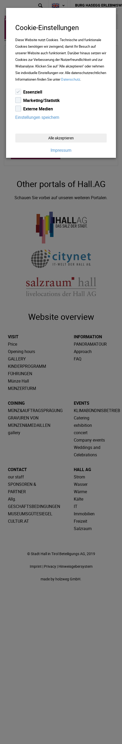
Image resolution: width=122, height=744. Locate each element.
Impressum (61, 150)
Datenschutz (70, 79)
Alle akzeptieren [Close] (61, 137)
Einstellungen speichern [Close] (37, 117)
